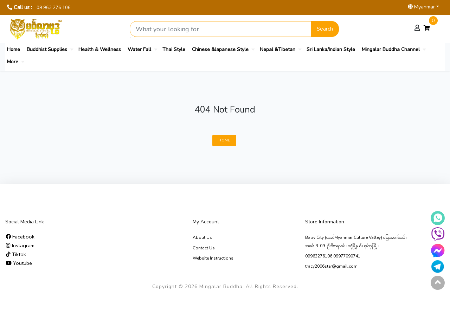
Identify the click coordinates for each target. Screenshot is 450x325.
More (12, 61)
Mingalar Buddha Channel (391, 49)
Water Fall (139, 49)
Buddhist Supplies (47, 49)
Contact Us (204, 248)
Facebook (20, 236)
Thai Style (173, 49)
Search (325, 28)
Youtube (19, 263)
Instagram (20, 245)
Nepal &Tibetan (277, 49)
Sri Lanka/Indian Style (331, 49)
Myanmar (421, 6)
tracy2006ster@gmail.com (331, 266)
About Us (202, 237)
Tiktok (16, 254)
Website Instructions (213, 258)
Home (13, 49)
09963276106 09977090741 (332, 256)
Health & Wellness (99, 49)
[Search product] (220, 29)
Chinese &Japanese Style (220, 49)
